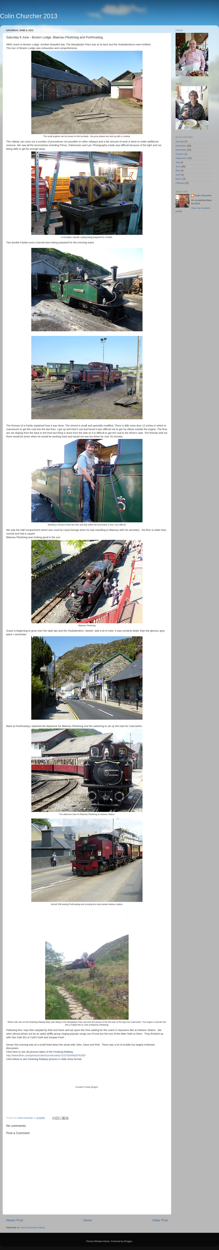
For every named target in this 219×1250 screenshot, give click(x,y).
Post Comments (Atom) (33, 1227)
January (180, 141)
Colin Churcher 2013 (28, 16)
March (179, 179)
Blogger (128, 1241)
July (178, 162)
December (181, 145)
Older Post (160, 1220)
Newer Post (14, 1220)
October (180, 154)
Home (87, 1220)
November (181, 150)
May (178, 170)
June (178, 166)
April (178, 174)
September (181, 158)
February (180, 183)
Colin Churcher (203, 195)
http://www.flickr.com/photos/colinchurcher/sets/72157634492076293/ (45, 1055)
